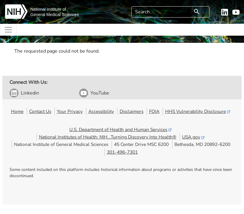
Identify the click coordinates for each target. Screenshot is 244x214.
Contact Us (40, 111)
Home (17, 111)
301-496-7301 (122, 152)
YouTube (99, 93)
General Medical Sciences (54, 14)
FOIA (154, 111)
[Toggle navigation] (8, 30)
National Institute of (48, 9)
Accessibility (101, 111)
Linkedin (30, 93)
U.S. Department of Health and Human (121, 129)
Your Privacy (70, 111)
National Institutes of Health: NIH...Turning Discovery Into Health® (107, 137)
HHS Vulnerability (198, 111)
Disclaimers (131, 111)
